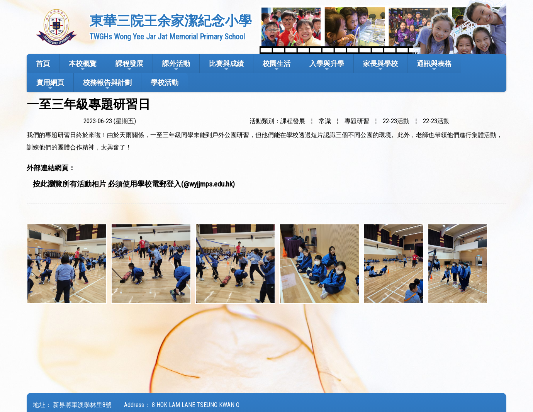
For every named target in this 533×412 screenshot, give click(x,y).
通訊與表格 (434, 65)
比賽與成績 (226, 65)
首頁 (43, 63)
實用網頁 (50, 84)
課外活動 (176, 65)
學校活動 (164, 82)
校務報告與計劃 (107, 84)
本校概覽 (83, 65)
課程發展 (129, 65)
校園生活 (276, 65)
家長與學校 (380, 65)
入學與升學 (326, 65)
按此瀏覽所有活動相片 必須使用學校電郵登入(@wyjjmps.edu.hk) (134, 184)
